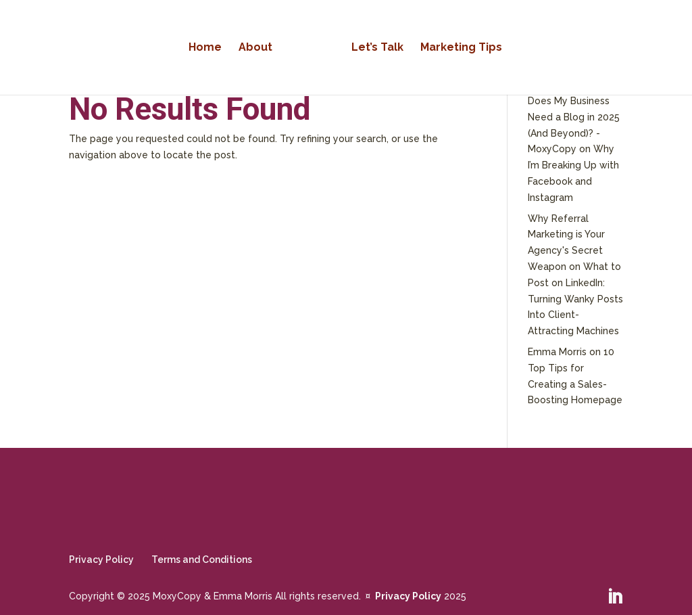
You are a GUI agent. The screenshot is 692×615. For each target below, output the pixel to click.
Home (205, 48)
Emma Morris (557, 351)
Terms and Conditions (201, 559)
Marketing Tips (461, 48)
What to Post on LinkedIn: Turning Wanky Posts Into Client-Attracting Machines (575, 298)
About (255, 48)
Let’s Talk (377, 48)
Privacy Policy (101, 559)
